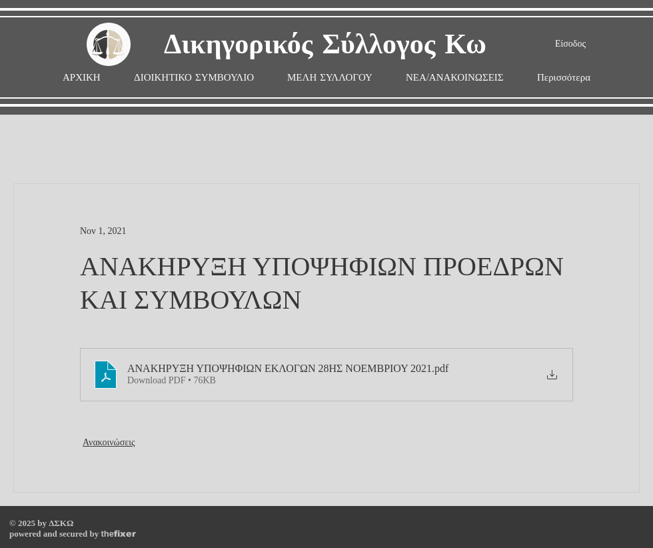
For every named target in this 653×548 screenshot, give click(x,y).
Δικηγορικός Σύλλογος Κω (325, 45)
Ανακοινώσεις (109, 442)
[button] (330, 77)
